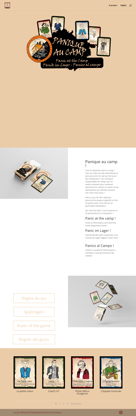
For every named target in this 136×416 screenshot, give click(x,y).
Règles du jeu (34, 298)
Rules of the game (34, 325)
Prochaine (76, 403)
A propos (113, 5)
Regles (123, 5)
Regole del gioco (34, 339)
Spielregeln (34, 312)
